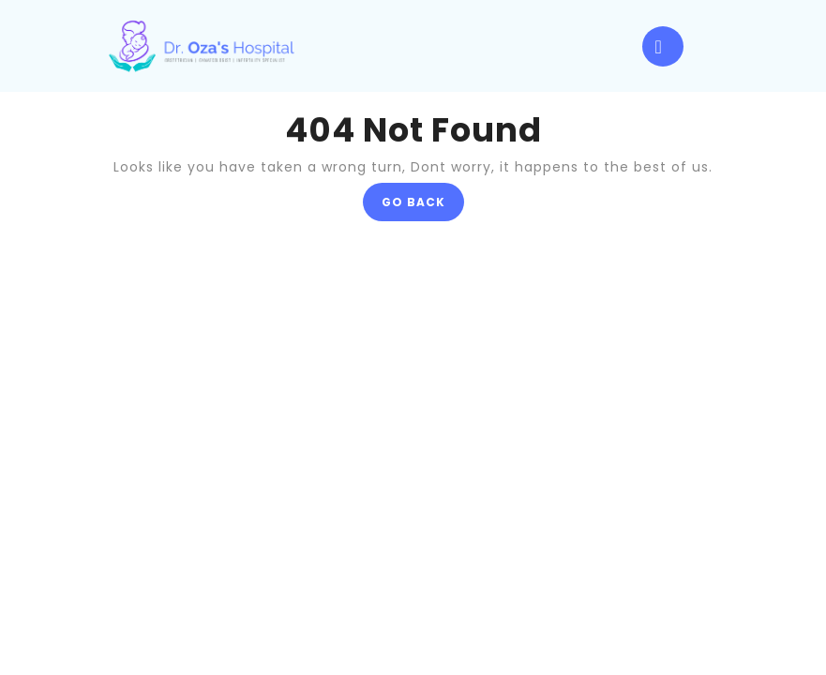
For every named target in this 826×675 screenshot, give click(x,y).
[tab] (662, 46)
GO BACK (423, 206)
